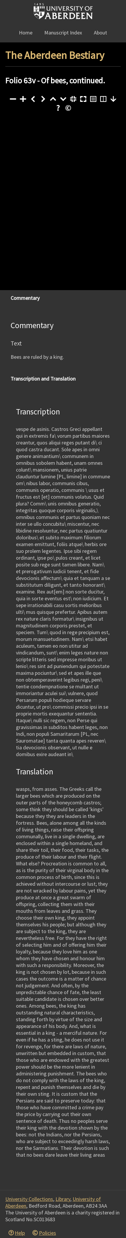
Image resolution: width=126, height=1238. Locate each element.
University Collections (29, 1199)
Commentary (25, 298)
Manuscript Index (63, 32)
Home (25, 32)
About (100, 32)
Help (20, 1232)
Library (62, 1199)
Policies (47, 1232)
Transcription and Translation (43, 378)
